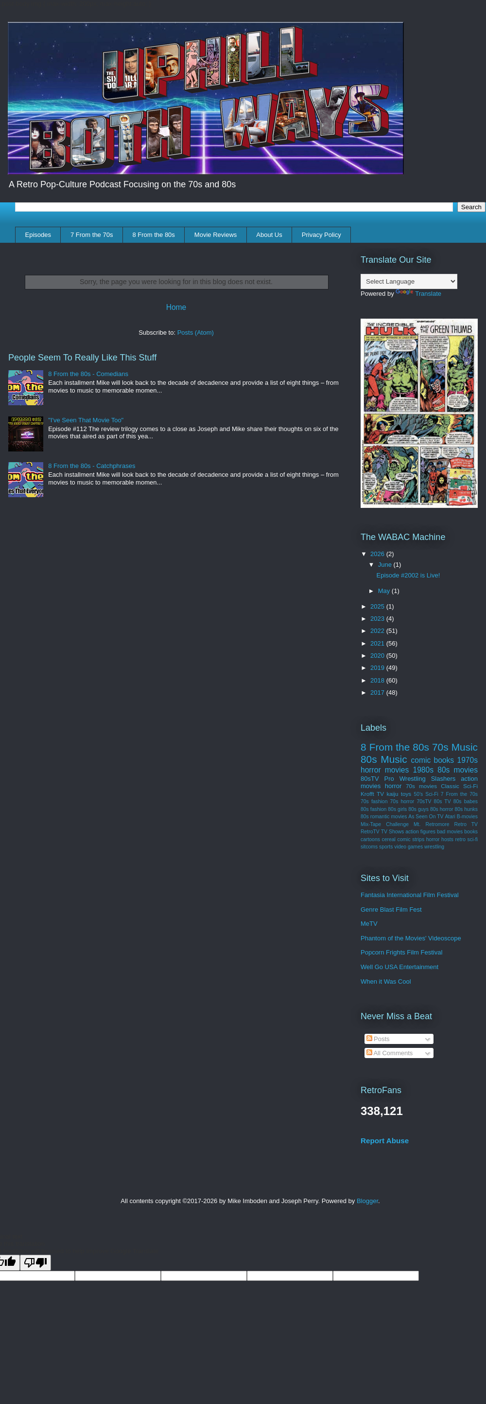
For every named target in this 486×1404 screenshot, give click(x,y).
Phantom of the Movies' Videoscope (411, 938)
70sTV (424, 801)
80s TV (442, 801)
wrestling (434, 846)
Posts (378, 1039)
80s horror (441, 809)
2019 (378, 667)
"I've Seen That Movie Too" (85, 420)
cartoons (370, 839)
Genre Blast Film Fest (391, 909)
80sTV (370, 778)
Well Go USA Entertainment (399, 967)
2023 (378, 618)
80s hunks (466, 809)
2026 (378, 554)
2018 (378, 680)
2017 (378, 692)
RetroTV (370, 831)
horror (393, 786)
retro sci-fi (466, 839)
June (386, 564)
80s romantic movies (384, 816)
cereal (389, 839)
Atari (450, 816)
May (385, 590)
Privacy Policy (321, 234)
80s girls (397, 809)
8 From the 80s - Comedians (88, 374)
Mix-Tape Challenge (385, 824)
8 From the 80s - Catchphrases (91, 465)
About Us (269, 234)
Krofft (367, 794)
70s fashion (374, 801)
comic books (432, 760)
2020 (378, 655)
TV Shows (392, 831)
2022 (378, 630)
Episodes (38, 234)
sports (386, 846)
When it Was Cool (386, 981)
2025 (378, 606)
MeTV (369, 923)
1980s (423, 770)
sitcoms (369, 846)
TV (380, 794)
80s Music (384, 759)
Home (176, 307)
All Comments (389, 1053)
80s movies (457, 770)
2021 (378, 643)
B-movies (467, 816)
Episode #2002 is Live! (408, 575)
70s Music (455, 747)
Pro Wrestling (405, 778)
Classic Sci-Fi (459, 786)
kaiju (392, 794)
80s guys (418, 809)
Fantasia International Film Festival (410, 895)
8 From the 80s (153, 234)
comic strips (410, 839)
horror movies (385, 770)
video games (408, 846)
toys (406, 794)
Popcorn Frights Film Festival (401, 952)
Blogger (367, 1201)
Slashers (443, 778)
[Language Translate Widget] (409, 281)
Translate (418, 293)
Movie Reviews (215, 234)
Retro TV (466, 824)
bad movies (450, 831)
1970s (467, 760)
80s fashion (373, 809)
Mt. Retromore (432, 824)
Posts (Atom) (195, 332)
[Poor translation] (35, 1263)
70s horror (402, 801)
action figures (420, 831)
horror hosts (439, 839)
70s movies (421, 786)
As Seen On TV (425, 816)
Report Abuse (385, 1140)
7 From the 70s (91, 234)
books (471, 831)
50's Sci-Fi (426, 794)
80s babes (465, 801)
